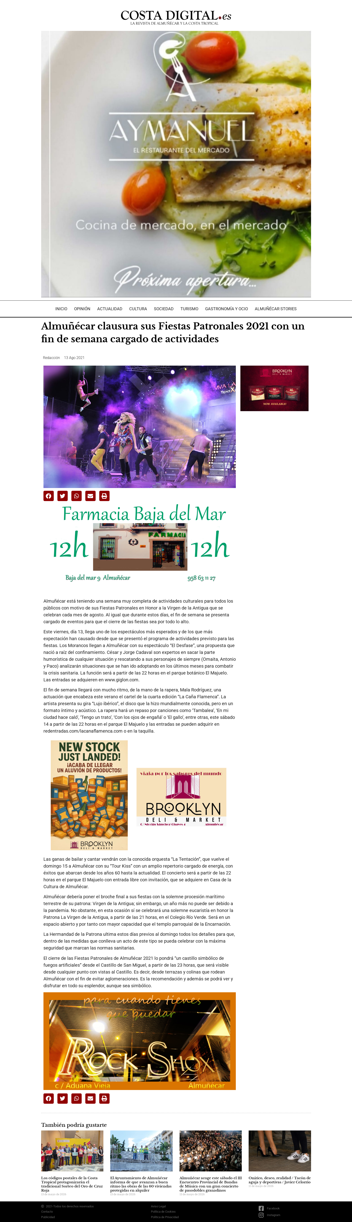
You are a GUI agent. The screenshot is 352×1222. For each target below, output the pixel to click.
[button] (48, 496)
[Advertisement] (274, 487)
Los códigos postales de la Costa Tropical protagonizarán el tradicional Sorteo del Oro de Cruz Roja (72, 1184)
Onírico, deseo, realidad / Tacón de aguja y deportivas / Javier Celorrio (280, 1180)
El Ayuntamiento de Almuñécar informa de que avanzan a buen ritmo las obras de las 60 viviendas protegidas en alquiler (141, 1184)
